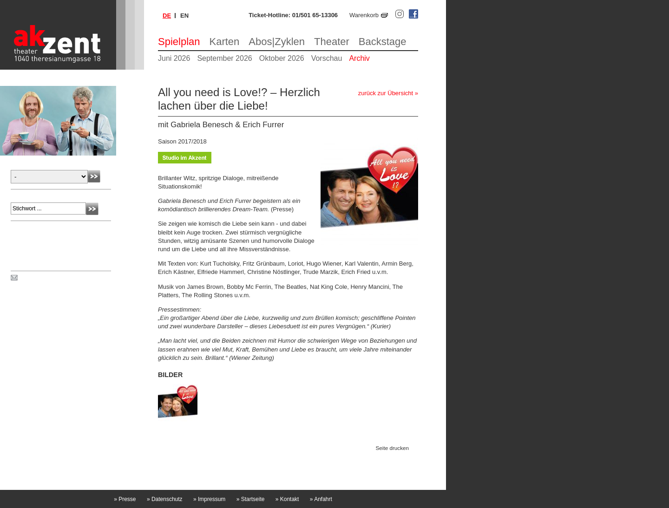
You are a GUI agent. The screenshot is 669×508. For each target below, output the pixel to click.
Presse (125, 499)
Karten (225, 41)
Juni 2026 (174, 58)
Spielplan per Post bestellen (57, 278)
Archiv (359, 58)
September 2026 (224, 58)
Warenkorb (364, 15)
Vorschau (326, 58)
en (184, 15)
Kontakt (287, 499)
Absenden (94, 176)
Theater (331, 41)
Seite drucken (392, 448)
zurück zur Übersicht (385, 93)
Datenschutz (165, 499)
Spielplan (179, 41)
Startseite (250, 499)
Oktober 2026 (281, 58)
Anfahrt (321, 499)
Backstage (383, 41)
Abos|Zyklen (277, 41)
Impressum (209, 499)
